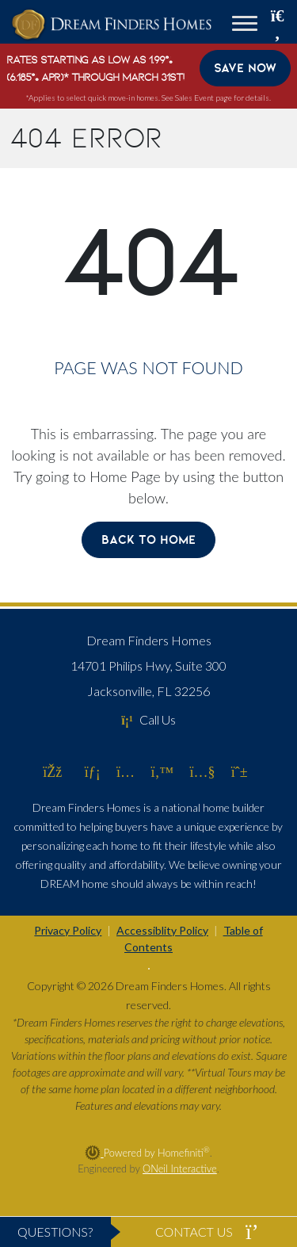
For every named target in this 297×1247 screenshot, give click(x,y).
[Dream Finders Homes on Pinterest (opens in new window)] (239, 771)
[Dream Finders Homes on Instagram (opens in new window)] (125, 771)
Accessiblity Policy (162, 930)
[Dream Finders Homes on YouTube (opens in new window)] (202, 771)
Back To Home (148, 539)
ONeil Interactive (180, 1168)
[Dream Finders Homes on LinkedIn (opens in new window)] (93, 771)
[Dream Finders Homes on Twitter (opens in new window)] (161, 771)
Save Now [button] (245, 67)
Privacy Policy (67, 930)
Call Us (148, 719)
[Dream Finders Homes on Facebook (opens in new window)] (52, 771)
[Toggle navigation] (244, 25)
